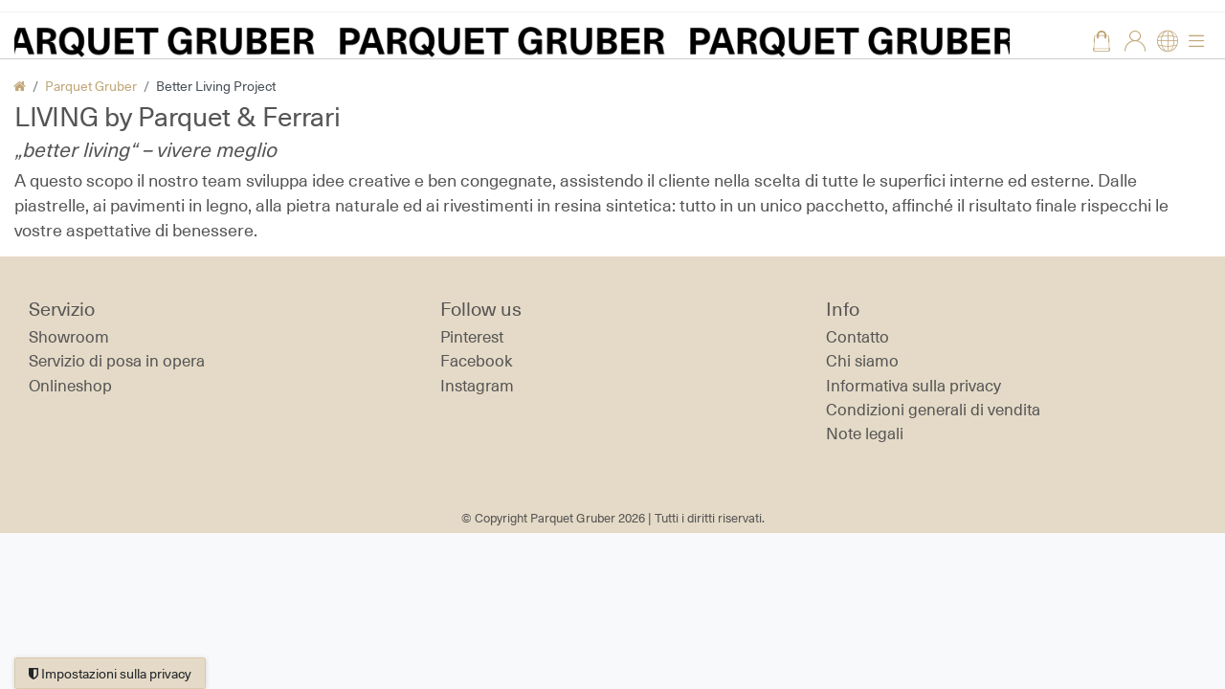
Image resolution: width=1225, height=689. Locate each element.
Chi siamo (862, 360)
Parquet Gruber (91, 86)
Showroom (69, 336)
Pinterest (471, 336)
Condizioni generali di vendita (933, 409)
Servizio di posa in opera (117, 360)
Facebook (476, 360)
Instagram (477, 385)
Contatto (857, 336)
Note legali (864, 433)
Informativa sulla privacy (913, 385)
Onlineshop (70, 385)
